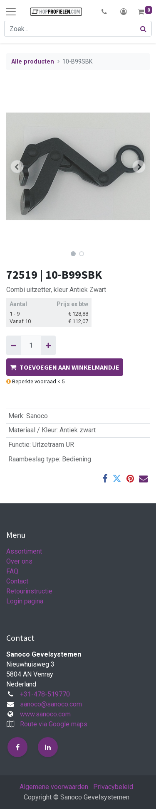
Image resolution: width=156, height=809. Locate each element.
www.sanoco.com (45, 714)
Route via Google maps (53, 724)
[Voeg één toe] (48, 345)
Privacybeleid (113, 787)
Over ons (19, 561)
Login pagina (24, 601)
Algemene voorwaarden (54, 787)
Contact (17, 581)
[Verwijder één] (13, 345)
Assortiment (24, 551)
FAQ (12, 571)
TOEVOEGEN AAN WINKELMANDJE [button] (64, 367)
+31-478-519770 (45, 694)
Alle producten (32, 61)
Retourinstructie (29, 591)
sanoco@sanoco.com (51, 704)
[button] (104, 12)
